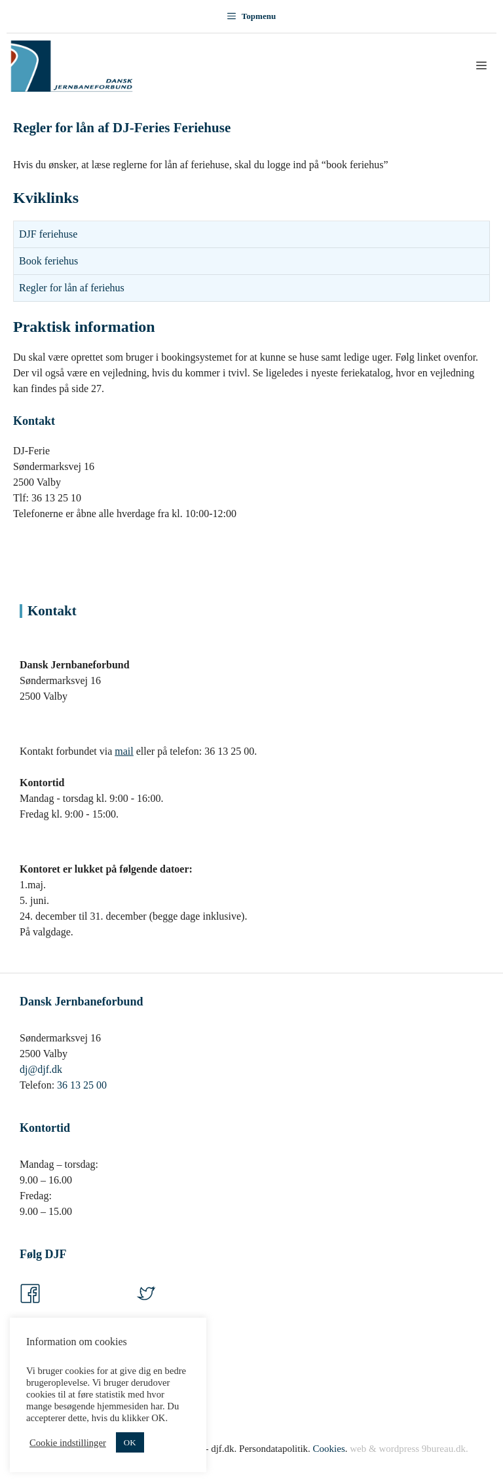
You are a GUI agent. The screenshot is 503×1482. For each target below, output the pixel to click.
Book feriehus (48, 260)
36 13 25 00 (82, 1085)
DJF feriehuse (48, 234)
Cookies (329, 1448)
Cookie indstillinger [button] (67, 1442)
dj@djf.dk (41, 1069)
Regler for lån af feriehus (71, 287)
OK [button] (130, 1442)
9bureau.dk (444, 1448)
